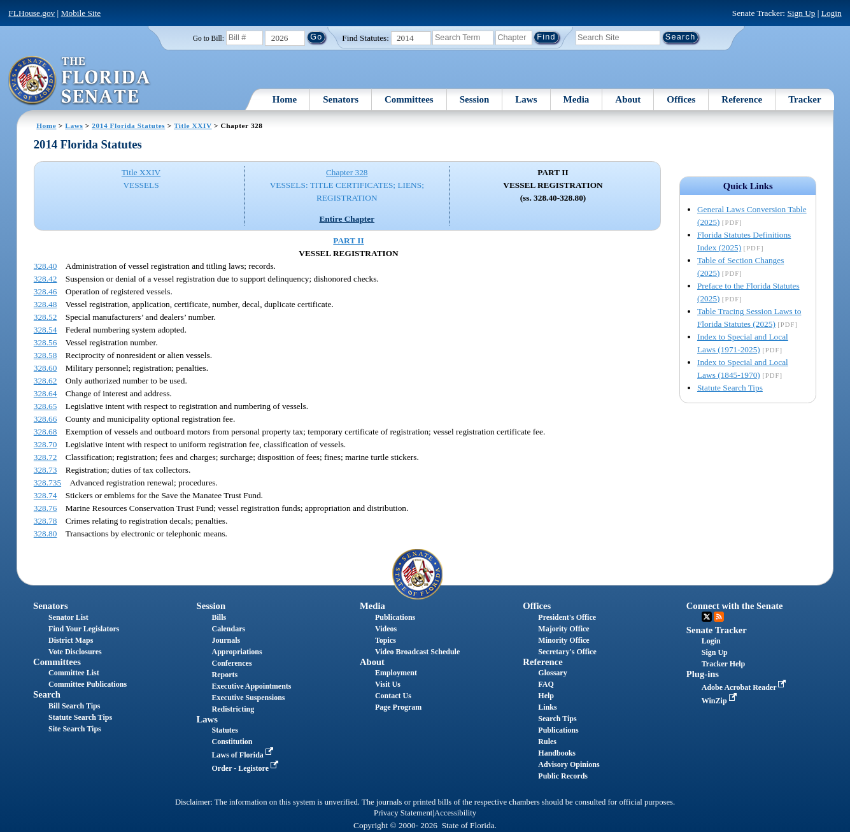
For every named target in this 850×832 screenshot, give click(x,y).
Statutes (224, 730)
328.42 (45, 278)
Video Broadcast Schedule (417, 651)
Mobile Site (81, 13)
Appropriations (236, 651)
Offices (681, 99)
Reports (224, 674)
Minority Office (563, 640)
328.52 (45, 317)
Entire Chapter (346, 219)
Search (46, 694)
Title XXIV (193, 125)
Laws (526, 99)
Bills (218, 617)
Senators (340, 99)
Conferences (231, 663)
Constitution (231, 741)
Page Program (398, 707)
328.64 (45, 393)
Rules (547, 741)
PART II (348, 240)
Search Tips (557, 718)
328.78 (45, 521)
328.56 (45, 342)
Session (475, 99)
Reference (741, 99)
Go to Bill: (208, 38)
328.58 (45, 355)
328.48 (45, 304)
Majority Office (563, 628)
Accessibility (455, 812)
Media (576, 99)
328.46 (45, 291)
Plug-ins (702, 674)
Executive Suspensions (248, 697)
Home (285, 99)
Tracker (804, 99)
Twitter (707, 617)
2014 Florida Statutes (128, 125)
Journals (225, 640)
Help (546, 695)
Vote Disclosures (75, 651)
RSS (719, 617)
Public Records (563, 775)
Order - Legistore (246, 768)
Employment (396, 672)
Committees (409, 99)
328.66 (45, 419)
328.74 (45, 495)
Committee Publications (87, 684)
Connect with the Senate (734, 606)
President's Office (567, 617)
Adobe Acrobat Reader (745, 687)
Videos (386, 628)
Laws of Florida (243, 754)
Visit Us (387, 684)
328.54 (45, 329)
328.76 (45, 508)
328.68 (45, 431)
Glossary (552, 672)
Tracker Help (724, 663)
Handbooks (557, 753)
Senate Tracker (716, 630)
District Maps (70, 640)
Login (831, 13)
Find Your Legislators (83, 628)
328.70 (45, 444)
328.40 (45, 266)
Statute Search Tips (730, 387)
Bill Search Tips (74, 705)
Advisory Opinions (568, 764)
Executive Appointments (251, 686)
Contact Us (393, 695)
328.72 (45, 457)
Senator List (68, 617)
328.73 (45, 470)
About (628, 99)
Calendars (228, 628)
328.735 (47, 482)
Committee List (73, 672)
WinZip (720, 700)
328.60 (45, 368)
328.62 (45, 380)
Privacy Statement (403, 812)
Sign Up (801, 13)
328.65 (45, 406)
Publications (395, 617)
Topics (385, 640)
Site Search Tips (74, 728)
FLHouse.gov (31, 13)
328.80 (45, 533)
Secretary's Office (567, 651)
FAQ (545, 684)
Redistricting (232, 709)
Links (547, 707)
